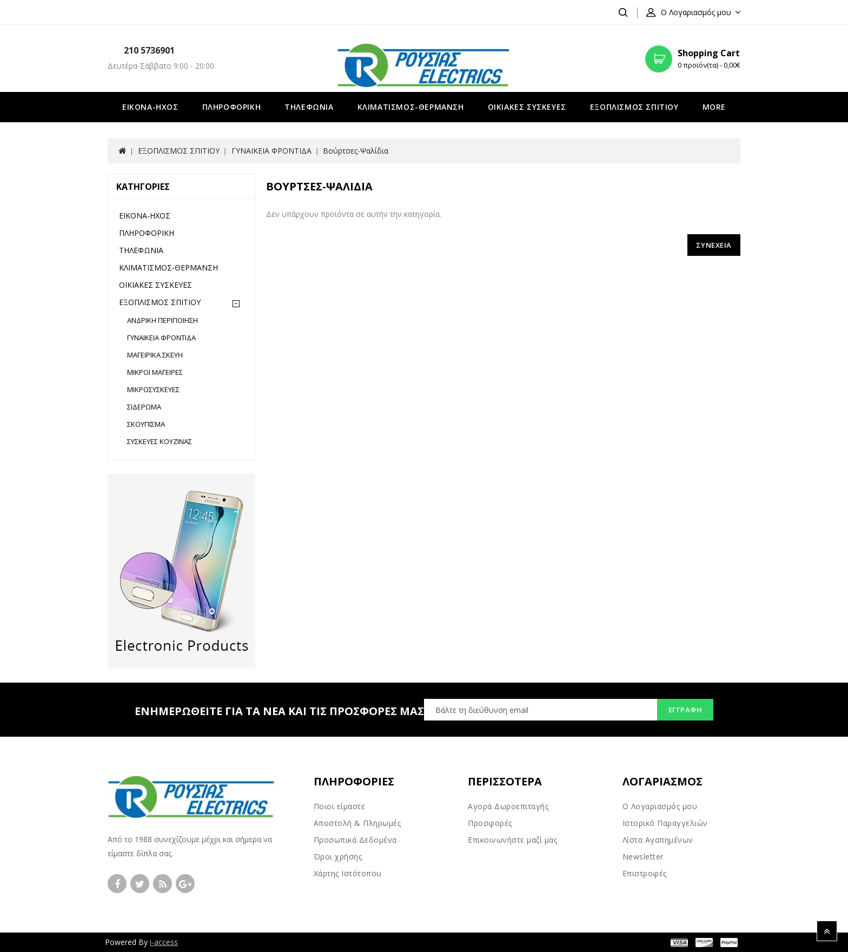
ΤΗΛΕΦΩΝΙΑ (308, 107)
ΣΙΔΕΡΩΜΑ (144, 407)
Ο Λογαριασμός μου (660, 806)
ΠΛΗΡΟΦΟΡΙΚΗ (231, 107)
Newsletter (643, 856)
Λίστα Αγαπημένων (657, 840)
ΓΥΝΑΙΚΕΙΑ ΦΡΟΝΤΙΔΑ (271, 151)
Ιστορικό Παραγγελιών (665, 823)
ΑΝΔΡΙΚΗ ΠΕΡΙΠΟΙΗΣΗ (162, 320)
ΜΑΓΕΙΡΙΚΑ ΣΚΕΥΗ (155, 355)
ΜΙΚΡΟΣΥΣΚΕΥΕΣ (153, 389)
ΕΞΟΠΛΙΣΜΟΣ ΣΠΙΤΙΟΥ (634, 107)
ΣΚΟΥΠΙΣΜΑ (146, 424)
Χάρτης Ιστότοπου (348, 873)
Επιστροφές (644, 873)
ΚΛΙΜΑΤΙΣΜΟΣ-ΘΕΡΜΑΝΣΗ (410, 107)
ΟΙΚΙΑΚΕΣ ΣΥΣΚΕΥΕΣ (527, 107)
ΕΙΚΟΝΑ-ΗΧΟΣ (150, 107)
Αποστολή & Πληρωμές (357, 823)
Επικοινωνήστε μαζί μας (512, 840)
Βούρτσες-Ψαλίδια (355, 151)
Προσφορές (490, 823)
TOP (827, 931)
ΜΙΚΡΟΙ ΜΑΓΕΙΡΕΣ (155, 372)
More (714, 107)
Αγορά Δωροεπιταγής (508, 806)
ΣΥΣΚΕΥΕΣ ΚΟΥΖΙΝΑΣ (159, 441)
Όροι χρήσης (338, 856)
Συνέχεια (714, 245)
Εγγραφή (685, 710)
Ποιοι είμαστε (340, 806)
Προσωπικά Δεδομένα (355, 840)
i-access (164, 942)
